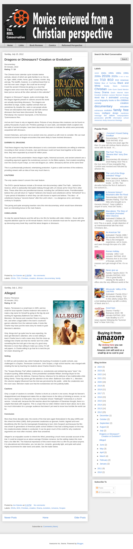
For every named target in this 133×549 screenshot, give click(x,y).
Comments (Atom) (50, 526)
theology (118, 120)
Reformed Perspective (72, 45)
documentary (49, 278)
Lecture (112, 95)
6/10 (96, 80)
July (102, 431)
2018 (100, 389)
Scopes (62, 508)
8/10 (18, 508)
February (104, 460)
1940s (103, 73)
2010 (100, 472)
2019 (100, 386)
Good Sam (110, 308)
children (124, 100)
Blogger (80, 543)
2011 (100, 468)
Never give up (112, 270)
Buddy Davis (110, 86)
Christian (24, 278)
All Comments (103, 492)
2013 (100, 408)
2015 (100, 401)
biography (104, 100)
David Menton (123, 90)
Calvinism (125, 86)
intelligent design (110, 113)
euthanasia (98, 110)
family (58, 278)
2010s (13, 278)
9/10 (117, 80)
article (96, 100)
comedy (97, 103)
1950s (111, 73)
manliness (125, 113)
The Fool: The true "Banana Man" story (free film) (117, 154)
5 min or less (124, 76)
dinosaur (40, 278)
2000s (97, 76)
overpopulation (123, 116)
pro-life (108, 118)
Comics (52, 45)
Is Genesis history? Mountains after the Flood (117, 193)
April (102, 452)
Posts (99, 488)
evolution (46, 508)
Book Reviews (36, 45)
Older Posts (80, 517)
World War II (100, 97)
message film (100, 116)
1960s (118, 73)
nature (112, 115)
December (104, 415)
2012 (100, 412)
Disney (97, 92)
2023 (100, 371)
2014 (100, 405)
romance (54, 508)
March (103, 456)
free (126, 110)
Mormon (119, 95)
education (124, 106)
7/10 (18, 278)
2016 (100, 397)
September (105, 423)
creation (32, 278)
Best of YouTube (109, 83)
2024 (100, 367)
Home (10, 45)
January (103, 464)
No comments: (40, 275)
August (103, 427)
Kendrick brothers (101, 95)
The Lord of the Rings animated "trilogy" (115, 174)
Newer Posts (10, 517)
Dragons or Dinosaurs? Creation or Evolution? (38, 59)
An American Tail (113, 232)
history (97, 113)
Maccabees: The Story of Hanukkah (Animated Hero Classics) (116, 213)
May (102, 449)
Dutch (113, 93)
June (102, 445)
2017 (100, 393)
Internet (120, 93)
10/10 (96, 73)
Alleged (9, 293)
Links (21, 45)
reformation (117, 118)
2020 (100, 382)
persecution (98, 118)
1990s (126, 73)
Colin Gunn (112, 90)
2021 (100, 378)
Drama (39, 508)
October (103, 419)
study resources (109, 120)
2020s (114, 76)
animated (113, 97)
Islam (126, 93)
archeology (124, 98)
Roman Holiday (112, 251)
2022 (100, 374)
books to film (114, 100)
